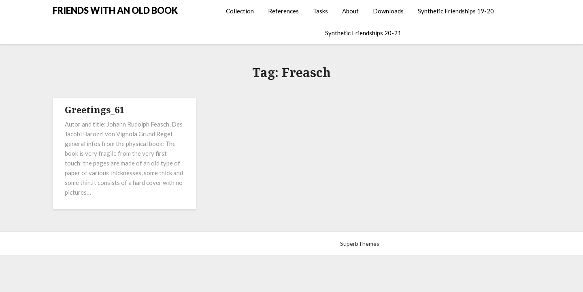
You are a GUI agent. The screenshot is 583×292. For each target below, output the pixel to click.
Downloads (388, 11)
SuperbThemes (359, 243)
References (283, 11)
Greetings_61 (94, 109)
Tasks (320, 11)
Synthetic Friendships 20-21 (363, 32)
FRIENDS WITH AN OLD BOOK (115, 10)
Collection (240, 11)
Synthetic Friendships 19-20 (456, 11)
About (350, 11)
